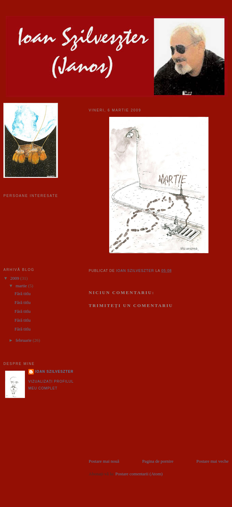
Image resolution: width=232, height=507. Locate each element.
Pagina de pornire (158, 461)
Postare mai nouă (104, 461)
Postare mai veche (212, 461)
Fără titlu (22, 293)
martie (22, 285)
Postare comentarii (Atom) (139, 473)
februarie (24, 340)
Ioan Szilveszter (54, 371)
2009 (15, 278)
